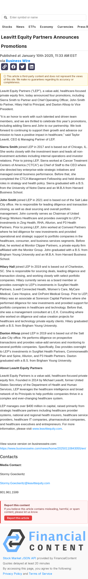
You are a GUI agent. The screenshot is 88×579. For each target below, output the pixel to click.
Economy (46, 27)
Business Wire (18, 61)
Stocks (7, 27)
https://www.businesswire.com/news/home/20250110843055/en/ (43, 448)
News (20, 27)
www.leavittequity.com (47, 428)
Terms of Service (40, 573)
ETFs (32, 27)
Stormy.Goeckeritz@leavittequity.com (25, 483)
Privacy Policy (12, 573)
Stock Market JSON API (19, 558)
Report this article (18, 518)
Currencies (65, 27)
